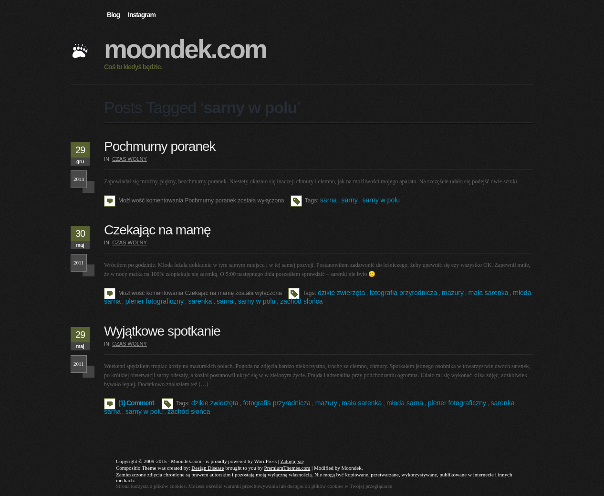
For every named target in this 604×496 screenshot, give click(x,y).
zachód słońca (301, 301)
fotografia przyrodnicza (403, 292)
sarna (328, 200)
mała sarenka (489, 292)
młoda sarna (404, 403)
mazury (453, 292)
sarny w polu (381, 200)
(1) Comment (136, 403)
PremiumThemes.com (287, 468)
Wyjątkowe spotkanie (162, 331)
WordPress (265, 461)
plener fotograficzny (154, 301)
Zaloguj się (292, 461)
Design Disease (207, 468)
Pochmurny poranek (160, 146)
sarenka (200, 301)
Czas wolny (129, 159)
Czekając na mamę (157, 229)
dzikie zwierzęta (341, 292)
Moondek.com (185, 49)
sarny (350, 200)
